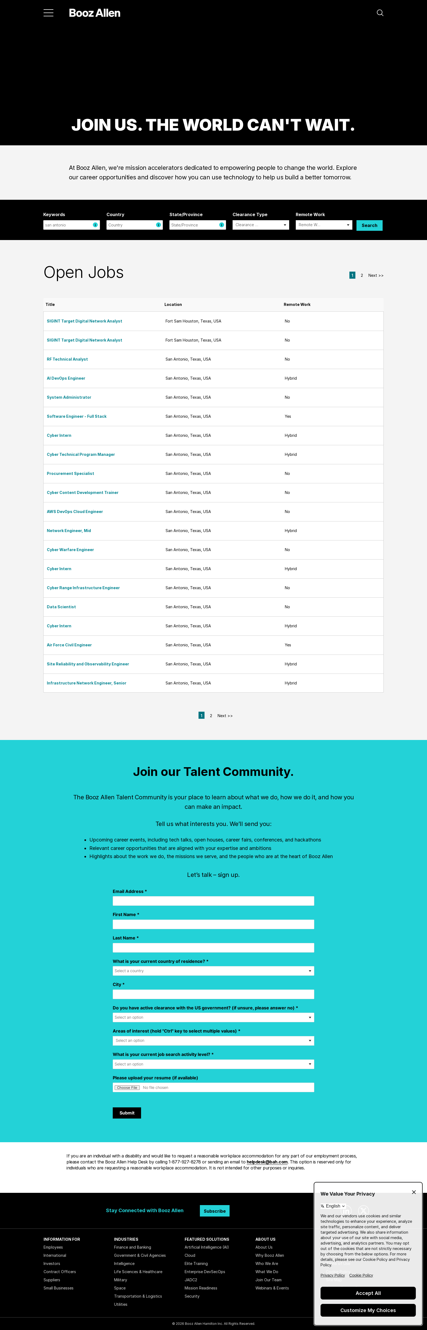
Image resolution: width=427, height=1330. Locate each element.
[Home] (94, 13)
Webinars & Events (272, 1288)
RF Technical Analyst (67, 359)
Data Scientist (61, 606)
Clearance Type (250, 214)
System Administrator (69, 397)
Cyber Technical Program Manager (81, 454)
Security (192, 1296)
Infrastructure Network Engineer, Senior (86, 683)
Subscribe (215, 1211)
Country (115, 214)
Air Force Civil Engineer (69, 645)
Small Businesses (59, 1288)
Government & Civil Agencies (140, 1255)
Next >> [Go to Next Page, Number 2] (376, 275)
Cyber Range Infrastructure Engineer (83, 587)
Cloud (190, 1255)
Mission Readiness (201, 1288)
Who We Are (266, 1263)
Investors (52, 1263)
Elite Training (196, 1263)
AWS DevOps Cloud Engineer (75, 511)
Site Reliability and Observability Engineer (88, 664)
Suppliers (52, 1279)
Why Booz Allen (269, 1255)
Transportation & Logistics (138, 1296)
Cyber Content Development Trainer (82, 492)
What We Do (266, 1271)
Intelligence (124, 1263)
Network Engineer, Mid (69, 530)
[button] (380, 13)
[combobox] (71, 225)
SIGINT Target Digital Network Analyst (84, 321)
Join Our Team (268, 1279)
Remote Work (310, 214)
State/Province (186, 214)
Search (369, 225)
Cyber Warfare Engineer (70, 549)
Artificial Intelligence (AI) (207, 1247)
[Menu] (48, 13)
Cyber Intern (59, 435)
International (55, 1255)
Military (120, 1279)
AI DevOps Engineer (66, 378)
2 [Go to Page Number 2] (362, 275)
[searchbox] (248, 224)
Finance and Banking (132, 1247)
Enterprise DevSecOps (205, 1271)
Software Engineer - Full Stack (76, 416)
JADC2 (191, 1279)
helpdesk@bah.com (267, 1162)
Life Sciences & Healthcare (138, 1271)
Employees (53, 1247)
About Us (264, 1247)
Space (120, 1288)
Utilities (120, 1304)
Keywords (54, 214)
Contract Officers (60, 1271)
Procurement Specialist (70, 473)
